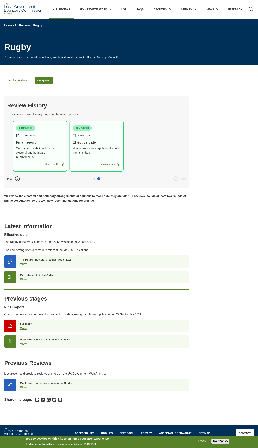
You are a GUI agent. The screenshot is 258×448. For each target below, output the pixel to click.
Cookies (107, 433)
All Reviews (61, 9)
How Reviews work (93, 9)
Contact (245, 433)
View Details (54, 164)
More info (90, 443)
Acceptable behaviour (175, 433)
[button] (94, 178)
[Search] (251, 9)
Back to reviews (15, 80)
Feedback (235, 9)
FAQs (140, 9)
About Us (160, 9)
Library (186, 9)
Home (8, 25)
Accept (202, 441)
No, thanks (220, 441)
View (23, 263)
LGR (124, 9)
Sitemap (204, 433)
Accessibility (84, 433)
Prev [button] (13, 179)
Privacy (146, 433)
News (210, 9)
